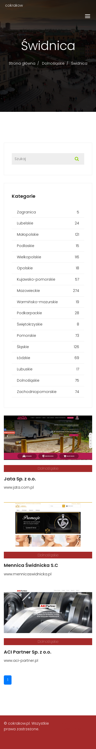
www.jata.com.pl (19, 487)
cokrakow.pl (19, 723)
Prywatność (71, 729)
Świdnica (79, 63)
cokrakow (14, 5)
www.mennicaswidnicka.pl (27, 574)
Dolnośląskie (53, 63)
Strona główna (22, 63)
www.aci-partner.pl (21, 660)
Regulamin (70, 723)
